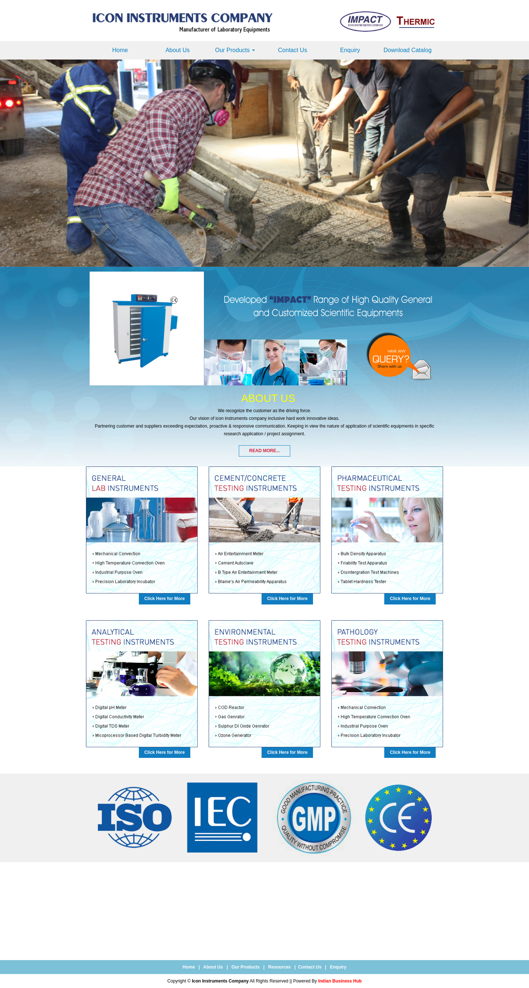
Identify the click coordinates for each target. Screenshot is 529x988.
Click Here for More (164, 598)
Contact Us (292, 50)
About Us (177, 50)
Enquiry (350, 50)
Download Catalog (408, 50)
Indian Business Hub (340, 981)
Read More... (264, 450)
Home (120, 50)
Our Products (235, 50)
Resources (279, 967)
